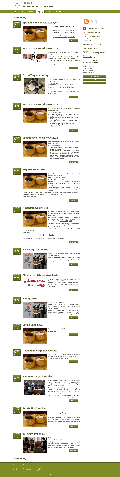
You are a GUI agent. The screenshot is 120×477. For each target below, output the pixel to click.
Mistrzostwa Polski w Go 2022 (40, 48)
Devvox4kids (64, 177)
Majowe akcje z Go (34, 169)
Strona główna (15, 11)
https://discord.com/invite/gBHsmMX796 (64, 37)
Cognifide (51, 235)
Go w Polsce (94, 77)
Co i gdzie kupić (88, 40)
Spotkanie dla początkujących (40, 22)
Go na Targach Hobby (35, 75)
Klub (21, 12)
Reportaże (39, 468)
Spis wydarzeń (27, 469)
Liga (51, 114)
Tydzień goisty (27, 467)
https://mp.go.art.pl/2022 (59, 62)
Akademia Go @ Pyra (35, 207)
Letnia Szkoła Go (33, 324)
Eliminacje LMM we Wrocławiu (40, 275)
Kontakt (15, 469)
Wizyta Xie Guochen (34, 408)
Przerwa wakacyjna (89, 57)
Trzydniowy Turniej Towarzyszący (60, 117)
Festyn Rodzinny (66, 187)
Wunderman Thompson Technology (66, 58)
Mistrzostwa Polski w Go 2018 (40, 137)
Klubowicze (16, 468)
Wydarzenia (40, 467)
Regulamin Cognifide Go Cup (40, 350)
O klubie (15, 467)
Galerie (58, 12)
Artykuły (40, 12)
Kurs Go (94, 80)
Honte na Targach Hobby (37, 376)
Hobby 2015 (30, 298)
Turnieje (49, 12)
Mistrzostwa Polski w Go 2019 (40, 104)
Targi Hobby (51, 81)
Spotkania (30, 12)
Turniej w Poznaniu (34, 434)
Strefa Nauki (53, 155)
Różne (38, 469)
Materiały (39, 470)
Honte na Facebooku (95, 28)
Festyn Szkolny (38, 192)
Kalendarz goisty (27, 468)
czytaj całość (73, 40)
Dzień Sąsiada (65, 181)
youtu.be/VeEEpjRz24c (66, 221)
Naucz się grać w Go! (35, 249)
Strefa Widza (54, 122)
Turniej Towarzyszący (56, 150)
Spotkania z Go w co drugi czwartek (94, 53)
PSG (94, 83)
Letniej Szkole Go (60, 329)
